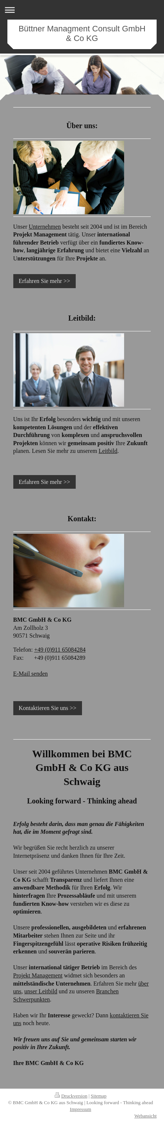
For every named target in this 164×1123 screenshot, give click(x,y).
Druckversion (71, 1096)
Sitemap (99, 1096)
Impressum (80, 1109)
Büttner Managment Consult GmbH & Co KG (82, 33)
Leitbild (108, 451)
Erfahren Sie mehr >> (44, 281)
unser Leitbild (40, 991)
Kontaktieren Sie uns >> (47, 708)
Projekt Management (38, 975)
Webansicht (145, 1116)
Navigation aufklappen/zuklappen (82, 10)
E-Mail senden (30, 673)
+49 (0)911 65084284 (60, 649)
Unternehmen (45, 226)
